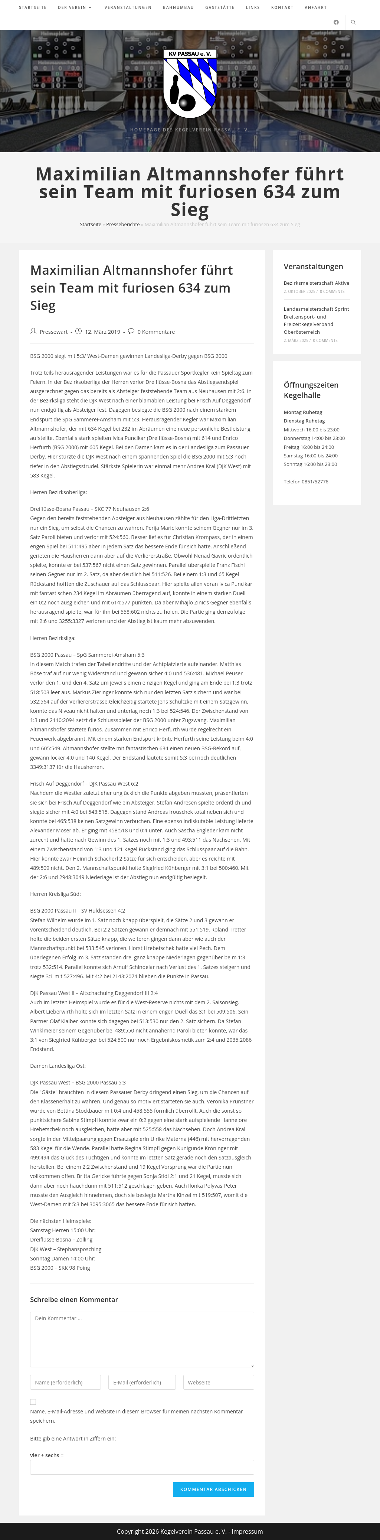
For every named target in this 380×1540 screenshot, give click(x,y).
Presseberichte (123, 224)
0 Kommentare (156, 331)
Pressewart (54, 331)
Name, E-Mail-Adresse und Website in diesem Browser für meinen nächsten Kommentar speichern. (136, 1416)
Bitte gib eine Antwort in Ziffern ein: (73, 1438)
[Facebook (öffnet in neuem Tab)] (336, 22)
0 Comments (332, 291)
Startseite (90, 224)
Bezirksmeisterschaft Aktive (317, 283)
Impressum (247, 1531)
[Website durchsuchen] (353, 23)
